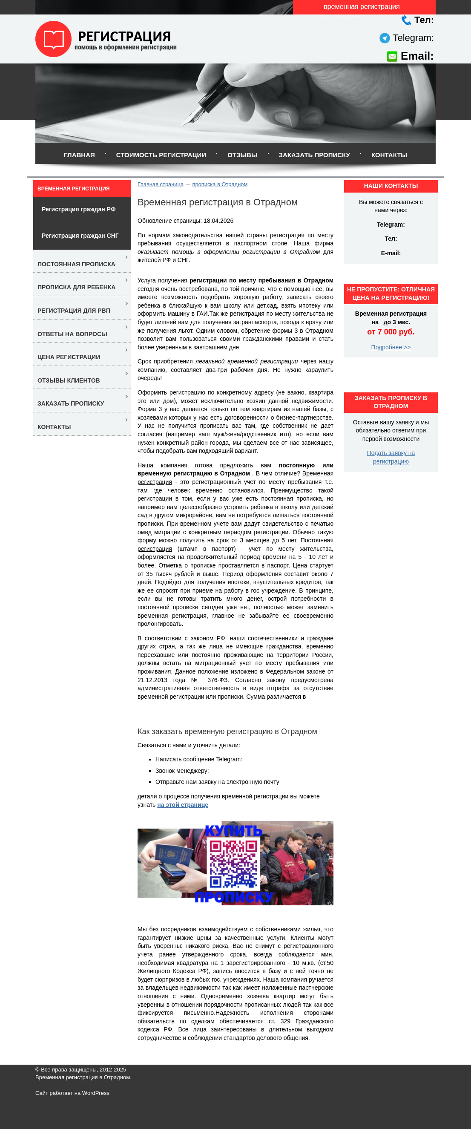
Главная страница (161, 184)
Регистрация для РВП (73, 310)
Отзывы (242, 154)
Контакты (389, 154)
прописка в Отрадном (219, 184)
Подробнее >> (391, 347)
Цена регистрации (68, 357)
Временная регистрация (73, 189)
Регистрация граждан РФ (79, 209)
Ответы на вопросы (72, 334)
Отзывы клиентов (68, 380)
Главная (79, 154)
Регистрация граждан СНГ (80, 235)
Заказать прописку (314, 154)
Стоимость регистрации (161, 154)
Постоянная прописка (76, 264)
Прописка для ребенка (76, 287)
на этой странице (182, 804)
